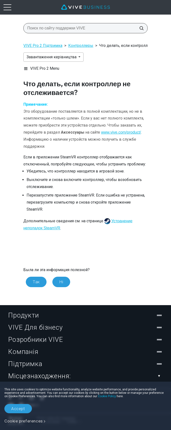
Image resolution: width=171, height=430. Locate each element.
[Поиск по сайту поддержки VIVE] (140, 28)
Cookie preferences (23, 421)
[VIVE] (85, 7)
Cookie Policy (107, 396)
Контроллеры (80, 45)
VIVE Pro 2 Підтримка (42, 45)
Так (36, 281)
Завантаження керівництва (52, 57)
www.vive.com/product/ (121, 132)
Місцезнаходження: (85, 376)
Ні (61, 281)
